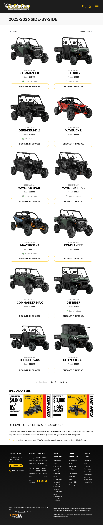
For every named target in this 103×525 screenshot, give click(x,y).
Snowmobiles (57, 479)
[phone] (84, 6)
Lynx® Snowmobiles (57, 495)
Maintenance (88, 474)
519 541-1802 (16, 470)
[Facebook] (38, 481)
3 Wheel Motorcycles (57, 470)
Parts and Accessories (88, 478)
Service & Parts (88, 472)
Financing (72, 485)
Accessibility (88, 482)
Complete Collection (56, 500)
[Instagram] (42, 481)
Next (64, 381)
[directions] (90, 6)
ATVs (55, 463)
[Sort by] (85, 31)
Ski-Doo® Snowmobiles (57, 490)
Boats (55, 476)
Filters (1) (15, 31)
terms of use (64, 516)
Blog (85, 463)
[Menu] (96, 6)
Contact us (13, 440)
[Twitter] (46, 481)
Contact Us (87, 460)
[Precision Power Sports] (17, 6)
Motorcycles (73, 473)
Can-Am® (56, 482)
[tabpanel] (38, 467)
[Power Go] (29, 516)
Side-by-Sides (57, 466)
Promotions (87, 469)
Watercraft (56, 473)
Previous (41, 381)
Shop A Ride (21, 512)
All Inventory (57, 460)
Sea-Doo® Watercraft (56, 486)
